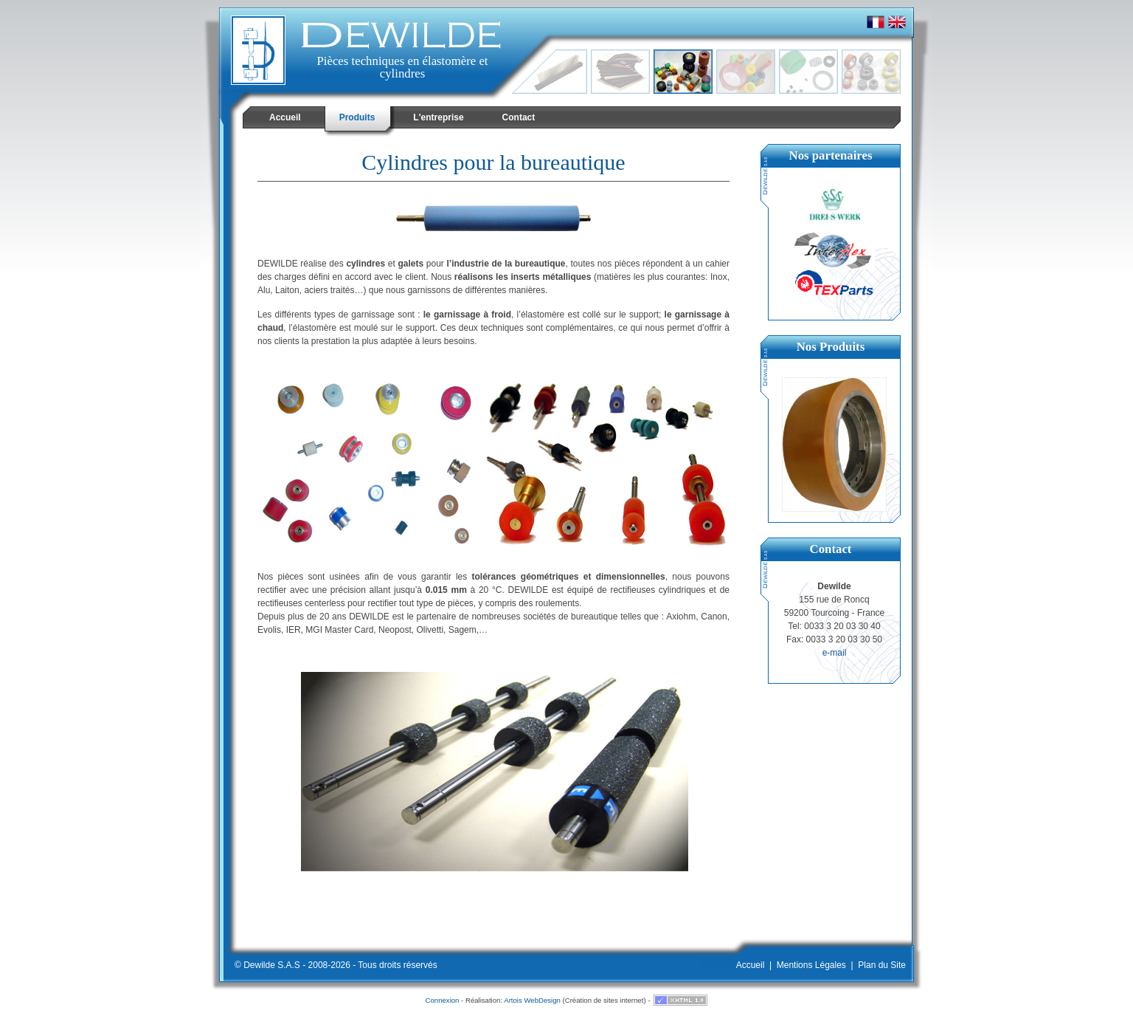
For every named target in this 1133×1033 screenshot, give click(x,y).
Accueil (750, 965)
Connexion (443, 1000)
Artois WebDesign (532, 1000)
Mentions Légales (811, 965)
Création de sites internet (604, 1000)
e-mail (834, 653)
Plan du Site (882, 965)
